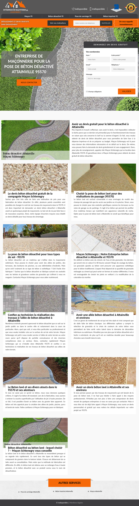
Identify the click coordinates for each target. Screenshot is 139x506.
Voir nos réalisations (58, 23)
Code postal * (116, 55)
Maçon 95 (29, 16)
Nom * (88, 55)
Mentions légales (76, 503)
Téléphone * (115, 65)
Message (89, 74)
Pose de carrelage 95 (83, 16)
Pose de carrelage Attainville (30, 492)
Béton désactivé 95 (55, 16)
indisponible (79, 8)
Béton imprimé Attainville (64, 491)
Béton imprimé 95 (110, 16)
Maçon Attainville (96, 491)
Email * (88, 65)
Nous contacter (29, 82)
